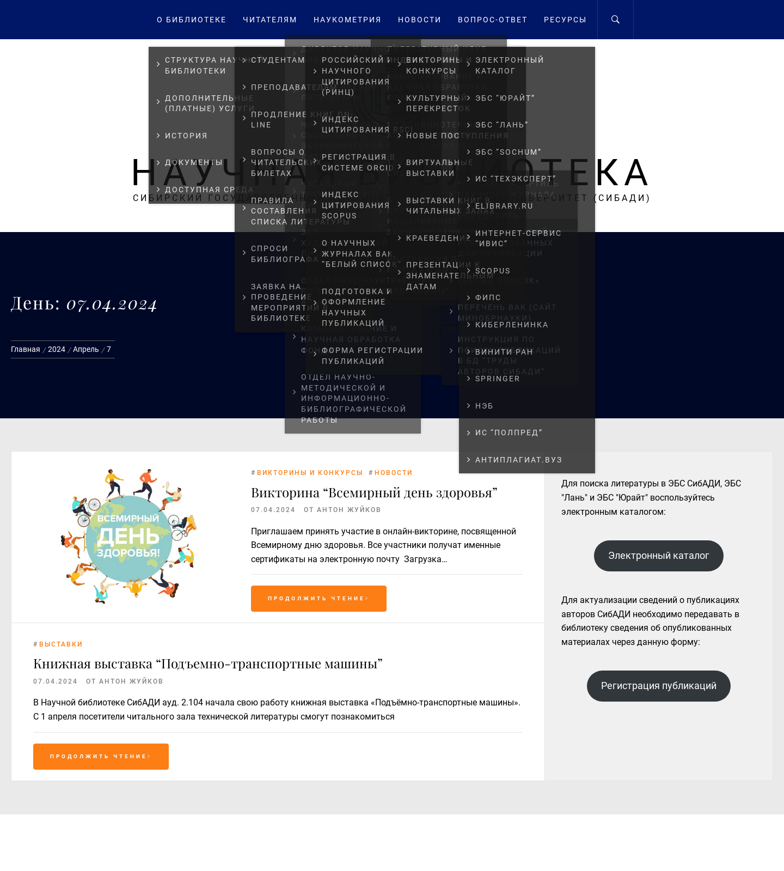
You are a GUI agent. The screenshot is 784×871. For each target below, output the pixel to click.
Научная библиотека (392, 172)
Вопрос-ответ (493, 19)
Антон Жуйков (349, 510)
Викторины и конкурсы (310, 473)
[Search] (615, 19)
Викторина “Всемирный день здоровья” (374, 492)
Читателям (270, 19)
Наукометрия (348, 19)
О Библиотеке (191, 19)
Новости (420, 19)
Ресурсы (565, 19)
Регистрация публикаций (658, 685)
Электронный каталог (658, 555)
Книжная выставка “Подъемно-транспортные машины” (208, 663)
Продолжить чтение (319, 598)
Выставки (61, 644)
